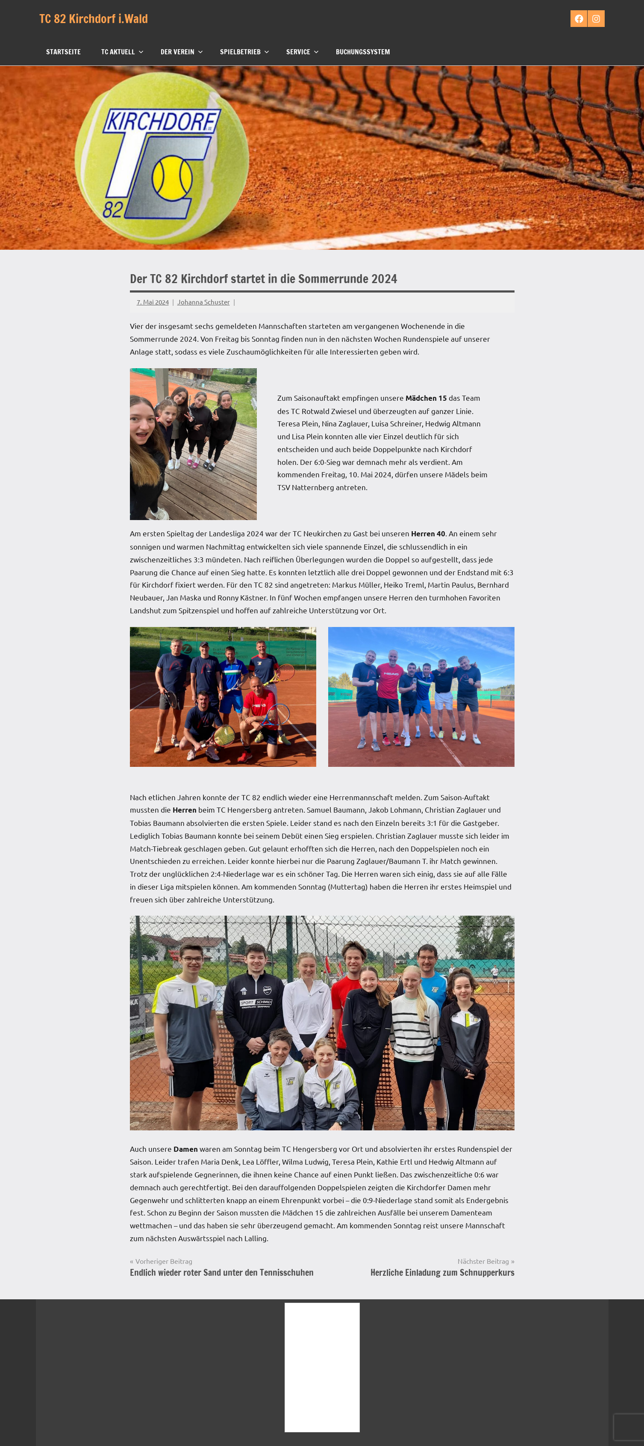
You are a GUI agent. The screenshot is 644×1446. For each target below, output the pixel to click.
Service (302, 51)
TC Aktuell (122, 51)
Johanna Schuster (203, 302)
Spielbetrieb (244, 51)
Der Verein (182, 51)
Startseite (63, 51)
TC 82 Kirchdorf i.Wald (94, 19)
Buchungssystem (363, 51)
